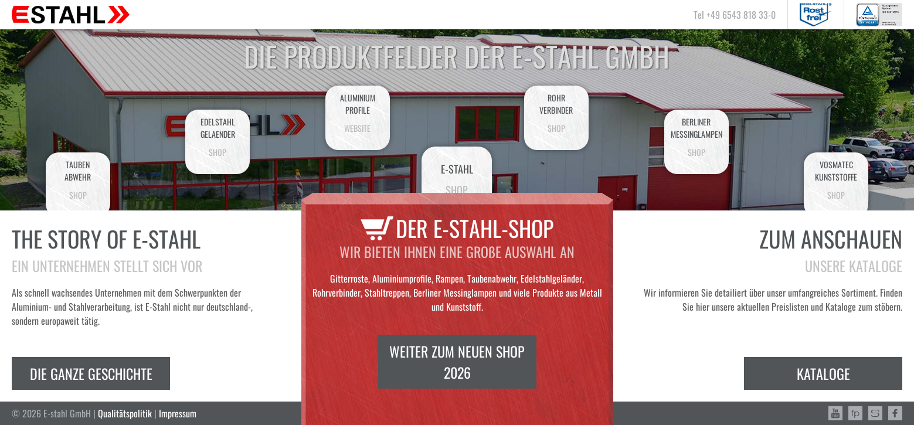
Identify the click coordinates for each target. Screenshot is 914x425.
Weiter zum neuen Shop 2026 (457, 362)
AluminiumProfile (357, 112)
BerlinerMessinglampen (696, 136)
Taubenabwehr (78, 179)
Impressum (177, 413)
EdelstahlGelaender (217, 136)
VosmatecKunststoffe (836, 179)
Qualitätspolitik (125, 413)
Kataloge (823, 373)
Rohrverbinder (556, 112)
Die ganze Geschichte (91, 373)
